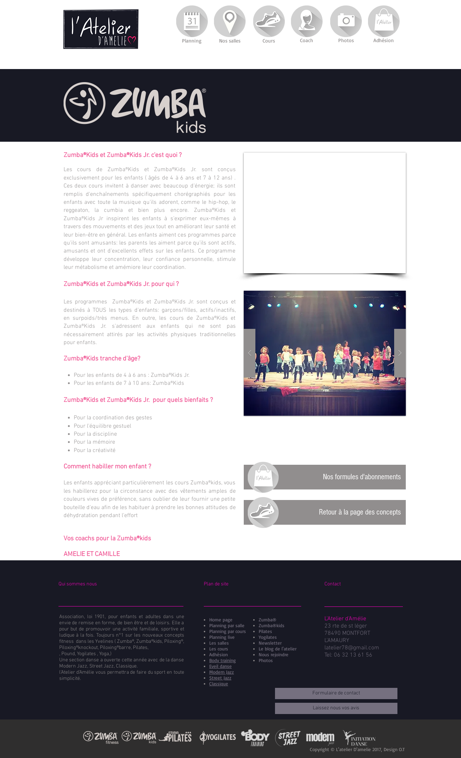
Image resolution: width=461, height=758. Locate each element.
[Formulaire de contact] (336, 693)
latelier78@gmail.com (351, 648)
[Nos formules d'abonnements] (325, 477)
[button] (325, 353)
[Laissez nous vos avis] (336, 708)
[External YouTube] (325, 213)
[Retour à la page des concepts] (325, 512)
